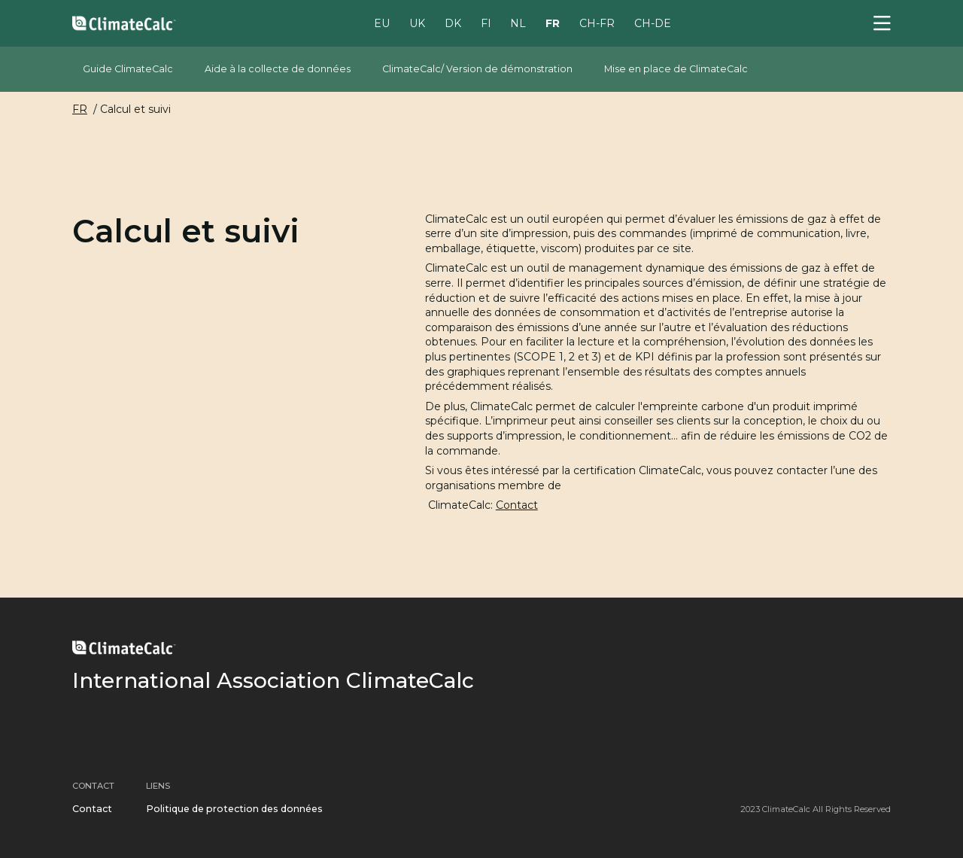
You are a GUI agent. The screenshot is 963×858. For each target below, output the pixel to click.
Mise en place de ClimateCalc (676, 69)
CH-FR (597, 22)
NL (518, 22)
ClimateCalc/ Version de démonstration (477, 69)
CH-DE (652, 22)
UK (417, 22)
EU (382, 22)
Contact (517, 505)
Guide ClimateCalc (128, 69)
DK (453, 22)
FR (552, 22)
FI (486, 22)
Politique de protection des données (234, 808)
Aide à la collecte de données (278, 69)
